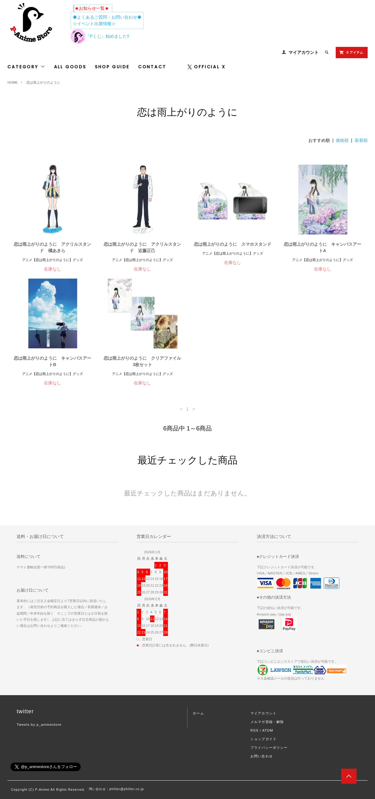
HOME (12, 82)
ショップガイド (263, 739)
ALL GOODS (70, 67)
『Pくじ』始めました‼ (100, 36)
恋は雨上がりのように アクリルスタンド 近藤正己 (142, 247)
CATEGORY (26, 67)
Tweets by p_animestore (39, 724)
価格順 (342, 140)
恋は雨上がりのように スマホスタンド (232, 244)
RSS (254, 730)
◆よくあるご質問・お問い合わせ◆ (107, 17)
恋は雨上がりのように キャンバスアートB (52, 361)
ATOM (267, 730)
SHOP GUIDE (112, 67)
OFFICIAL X (206, 67)
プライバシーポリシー (269, 747)
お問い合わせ (261, 756)
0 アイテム (351, 52)
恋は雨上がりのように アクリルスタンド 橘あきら (52, 247)
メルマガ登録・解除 (267, 722)
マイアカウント (303, 52)
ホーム (198, 713)
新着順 (361, 140)
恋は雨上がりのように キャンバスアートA (322, 247)
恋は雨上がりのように (43, 82)
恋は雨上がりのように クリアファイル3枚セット (142, 361)
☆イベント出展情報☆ (94, 23)
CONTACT (152, 67)
